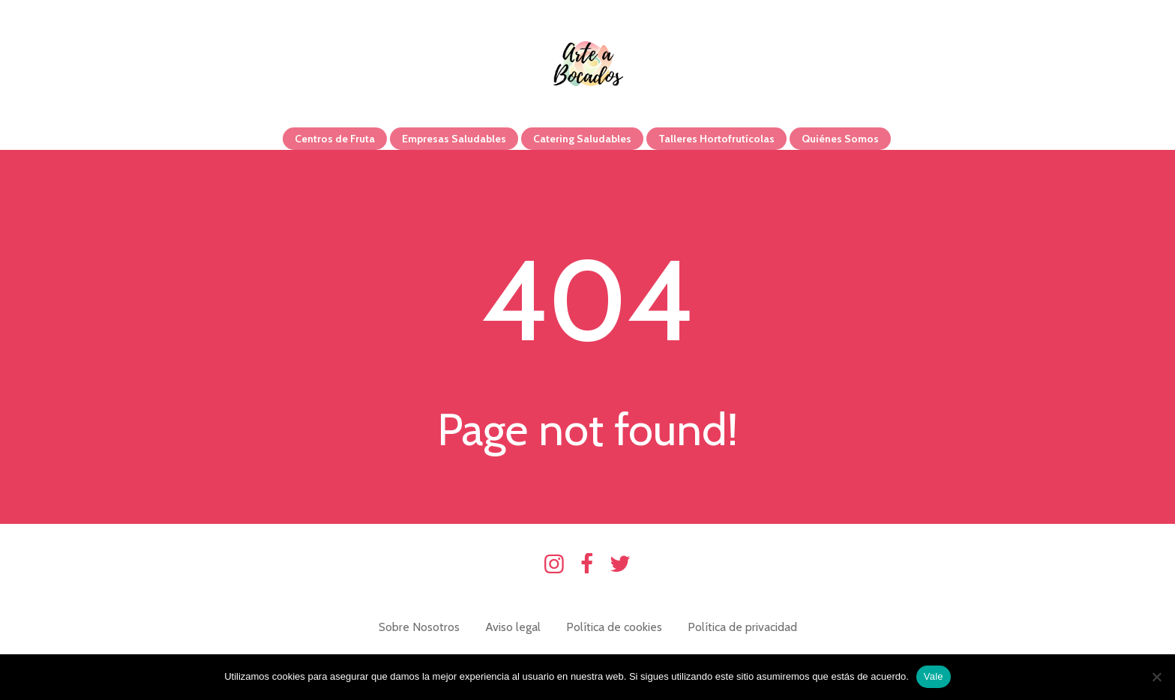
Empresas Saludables (454, 138)
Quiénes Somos (840, 138)
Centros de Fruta (335, 138)
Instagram (554, 564)
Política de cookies (614, 627)
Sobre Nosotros (419, 627)
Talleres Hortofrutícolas (716, 138)
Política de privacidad (742, 627)
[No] (1156, 676)
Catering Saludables (582, 138)
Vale (933, 676)
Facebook (587, 564)
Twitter (620, 564)
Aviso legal (513, 627)
